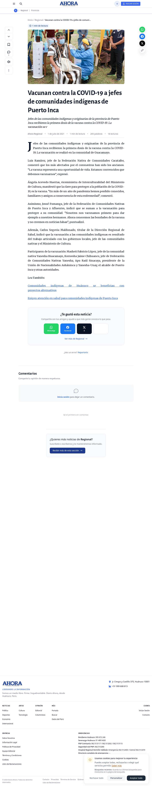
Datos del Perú (58, 719)
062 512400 (123, 750)
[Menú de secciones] (14, 3)
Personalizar (116, 778)
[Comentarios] (9, 53)
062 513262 (107, 743)
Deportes (6, 715)
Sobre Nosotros (8, 738)
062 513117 (96, 743)
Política (5, 710)
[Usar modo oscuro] (117, 3)
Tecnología (23, 715)
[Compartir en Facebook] (67, 328)
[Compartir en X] (84, 328)
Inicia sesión (63, 397)
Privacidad (55, 779)
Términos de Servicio (68, 779)
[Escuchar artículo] (9, 62)
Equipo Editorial (8, 751)
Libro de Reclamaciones (11, 764)
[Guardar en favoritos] (9, 44)
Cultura (22, 710)
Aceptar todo (136, 778)
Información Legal (9, 742)
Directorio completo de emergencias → (94, 753)
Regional (24, 10)
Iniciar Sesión (144, 710)
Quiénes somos (83, 779)
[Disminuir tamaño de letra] (9, 36)
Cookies (5, 759)
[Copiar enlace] (142, 50)
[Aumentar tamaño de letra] (9, 30)
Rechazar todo (96, 778)
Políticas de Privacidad (11, 747)
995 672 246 (100, 737)
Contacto (146, 715)
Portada (55, 710)
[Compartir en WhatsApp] (51, 328)
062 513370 (140, 750)
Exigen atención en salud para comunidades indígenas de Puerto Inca (73, 298)
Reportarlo (83, 352)
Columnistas (40, 715)
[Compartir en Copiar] (100, 328)
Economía (6, 719)
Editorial (38, 710)
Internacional (7, 723)
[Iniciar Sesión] (130, 4)
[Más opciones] (9, 70)
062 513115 (118, 743)
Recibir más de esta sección (67, 450)
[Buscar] (21, 3)
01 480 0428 (101, 740)
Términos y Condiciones (11, 755)
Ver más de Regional (76, 338)
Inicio (30, 20)
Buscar (54, 715)
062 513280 (99, 747)
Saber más (117, 765)
